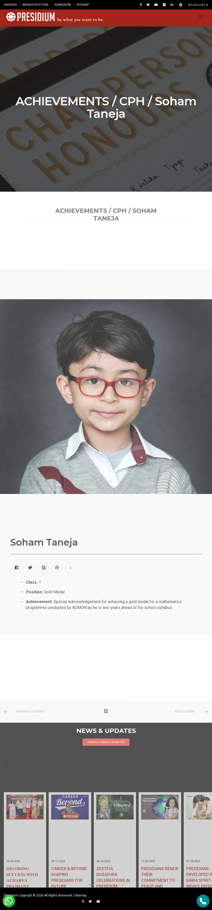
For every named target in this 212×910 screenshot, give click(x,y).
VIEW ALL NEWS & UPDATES (106, 742)
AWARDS (10, 4)
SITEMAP (82, 4)
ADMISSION (63, 4)
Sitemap (80, 895)
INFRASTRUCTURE (35, 4)
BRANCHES (198, 5)
